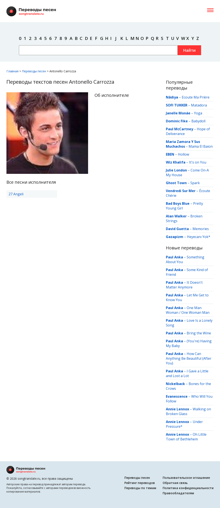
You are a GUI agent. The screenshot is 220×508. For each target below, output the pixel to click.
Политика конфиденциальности (188, 488)
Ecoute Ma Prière (195, 97)
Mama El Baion (201, 146)
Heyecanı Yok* (198, 236)
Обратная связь (175, 483)
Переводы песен (137, 478)
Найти (189, 50)
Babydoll (198, 121)
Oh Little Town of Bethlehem (186, 436)
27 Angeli (16, 194)
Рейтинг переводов (139, 483)
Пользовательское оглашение (186, 478)
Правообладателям (178, 493)
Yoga (198, 113)
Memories (200, 228)
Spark (195, 182)
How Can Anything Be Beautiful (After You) (188, 358)
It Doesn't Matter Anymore (184, 285)
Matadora (199, 105)
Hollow (183, 154)
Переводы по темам (140, 488)
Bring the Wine (199, 333)
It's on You (197, 162)
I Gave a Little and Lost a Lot (187, 373)
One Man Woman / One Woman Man (187, 310)
